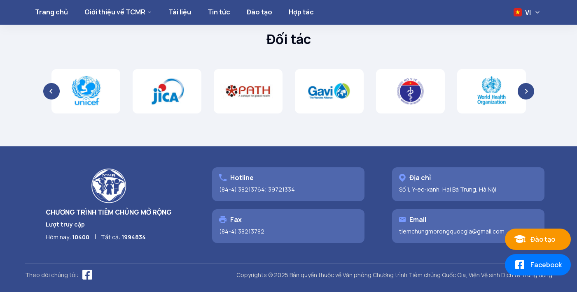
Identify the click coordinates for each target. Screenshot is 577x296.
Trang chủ (51, 11)
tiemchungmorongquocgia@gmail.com (452, 231)
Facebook (537, 264)
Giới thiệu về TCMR (118, 11)
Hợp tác (301, 11)
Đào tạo (259, 11)
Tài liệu (179, 11)
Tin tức (219, 11)
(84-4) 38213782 (241, 231)
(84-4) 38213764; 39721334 (257, 189)
